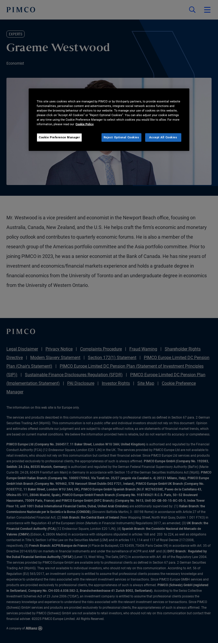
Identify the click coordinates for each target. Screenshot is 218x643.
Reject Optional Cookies (121, 137)
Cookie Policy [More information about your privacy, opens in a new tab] (85, 124)
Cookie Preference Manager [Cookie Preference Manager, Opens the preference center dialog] (59, 137)
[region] (109, 119)
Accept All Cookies (163, 137)
